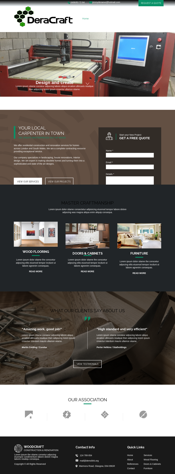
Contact (131, 468)
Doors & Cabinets (152, 464)
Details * (110, 174)
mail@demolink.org (89, 460)
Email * (109, 162)
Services (148, 455)
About (130, 459)
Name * (109, 150)
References (132, 464)
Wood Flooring (151, 459)
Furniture (148, 468)
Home (130, 455)
